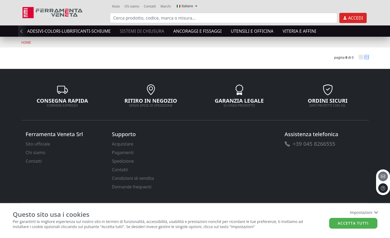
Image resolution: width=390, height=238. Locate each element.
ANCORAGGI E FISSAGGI (197, 31)
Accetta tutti (353, 223)
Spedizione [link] (123, 161)
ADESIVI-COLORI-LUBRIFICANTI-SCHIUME (68, 31)
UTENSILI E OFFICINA (252, 31)
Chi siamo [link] (131, 6)
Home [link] (26, 42)
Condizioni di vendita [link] (133, 178)
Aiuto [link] (116, 6)
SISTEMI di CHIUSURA (142, 31)
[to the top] (383, 188)
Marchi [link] (166, 6)
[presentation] (23, 31)
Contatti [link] (150, 6)
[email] (383, 176)
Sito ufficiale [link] (38, 144)
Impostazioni (363, 212)
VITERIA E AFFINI (299, 31)
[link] (52, 12)
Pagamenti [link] (123, 152)
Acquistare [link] (122, 144)
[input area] (223, 18)
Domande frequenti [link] (132, 187)
